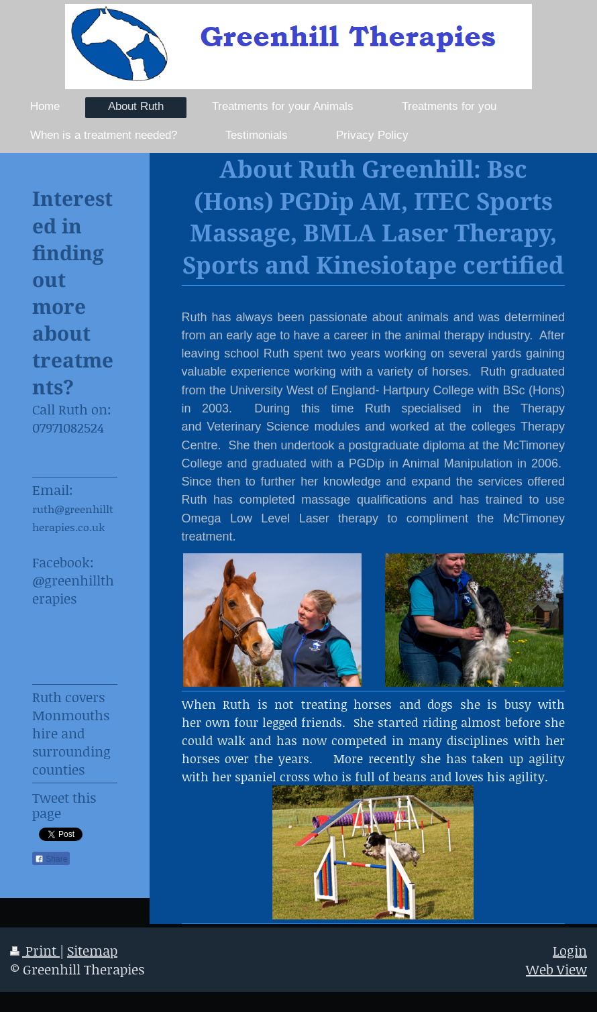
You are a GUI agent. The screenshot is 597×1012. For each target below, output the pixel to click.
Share (51, 859)
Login (570, 950)
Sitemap (92, 950)
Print (35, 950)
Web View (556, 969)
